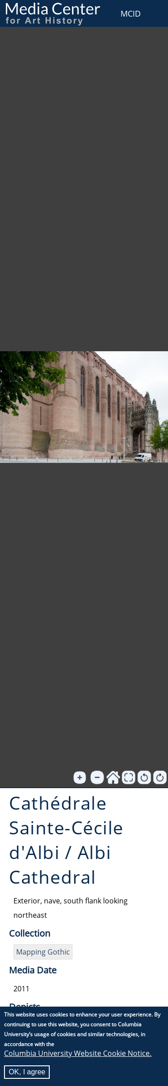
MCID (131, 13)
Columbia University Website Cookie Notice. (77, 1054)
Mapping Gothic (43, 952)
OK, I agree (27, 1073)
